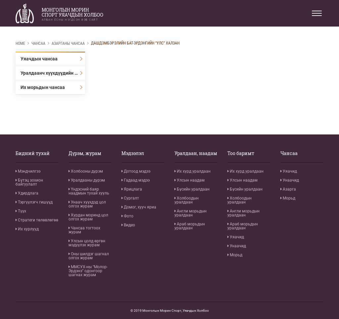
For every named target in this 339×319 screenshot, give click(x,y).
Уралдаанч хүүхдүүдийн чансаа (53, 73)
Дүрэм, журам (85, 153)
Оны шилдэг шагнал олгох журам (89, 256)
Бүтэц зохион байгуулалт (29, 182)
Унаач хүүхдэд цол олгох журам (87, 204)
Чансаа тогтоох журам (84, 230)
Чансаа (38, 43)
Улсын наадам (189, 180)
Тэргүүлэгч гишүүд (34, 202)
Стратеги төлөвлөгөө (37, 220)
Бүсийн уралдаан (192, 189)
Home (20, 43)
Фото (127, 216)
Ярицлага (131, 189)
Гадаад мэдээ (135, 180)
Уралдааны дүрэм (87, 180)
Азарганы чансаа (68, 43)
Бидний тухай (33, 153)
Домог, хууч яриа (138, 207)
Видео (128, 225)
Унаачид (236, 246)
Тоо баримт (240, 153)
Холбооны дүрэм (86, 171)
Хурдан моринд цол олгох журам (88, 217)
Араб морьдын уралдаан (189, 226)
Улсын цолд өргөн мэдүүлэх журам (87, 243)
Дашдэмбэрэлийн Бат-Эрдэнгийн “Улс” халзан (135, 43)
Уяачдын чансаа (39, 58)
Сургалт (130, 198)
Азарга (288, 189)
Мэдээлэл (132, 153)
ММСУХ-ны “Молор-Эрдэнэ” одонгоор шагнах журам (88, 271)
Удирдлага (27, 193)
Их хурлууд (27, 229)
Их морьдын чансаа (43, 87)
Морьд (234, 255)
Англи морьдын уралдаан (190, 213)
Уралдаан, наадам (195, 153)
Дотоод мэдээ (135, 171)
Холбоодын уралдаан (186, 200)
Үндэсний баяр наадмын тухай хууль (89, 191)
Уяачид (235, 237)
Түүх (21, 211)
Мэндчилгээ (28, 171)
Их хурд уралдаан (192, 171)
